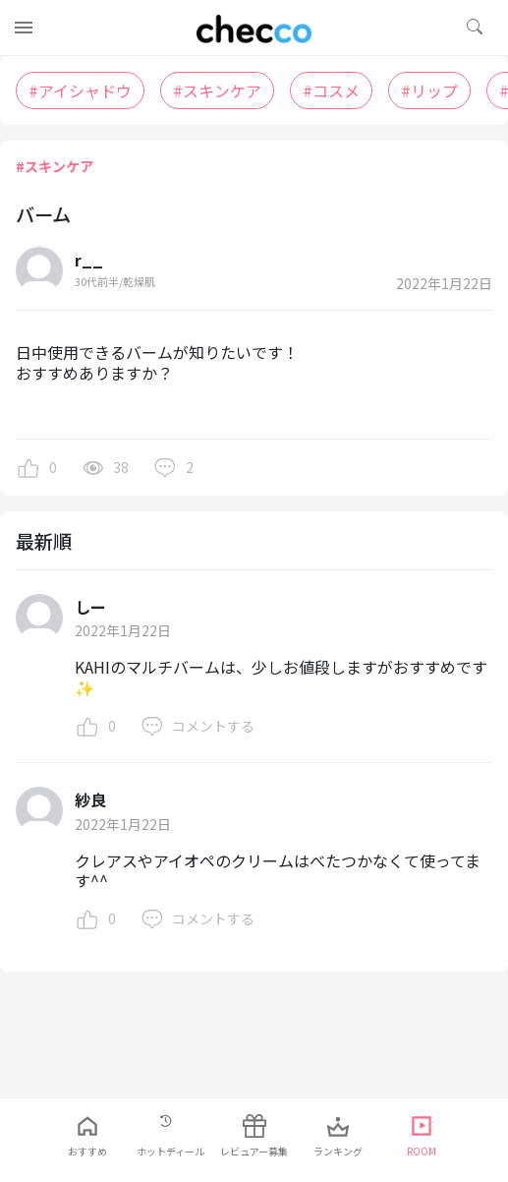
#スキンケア (54, 166)
